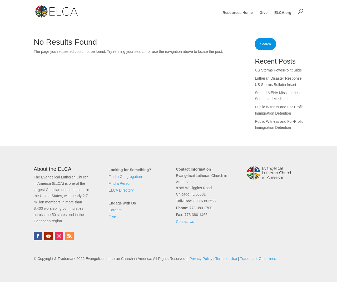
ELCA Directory (121, 190)
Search (265, 44)
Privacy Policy (200, 259)
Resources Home (237, 13)
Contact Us (185, 221)
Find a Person (119, 183)
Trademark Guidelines (258, 259)
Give (263, 13)
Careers (115, 210)
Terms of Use (226, 259)
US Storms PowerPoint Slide (278, 70)
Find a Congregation (125, 177)
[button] (300, 11)
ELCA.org (282, 13)
